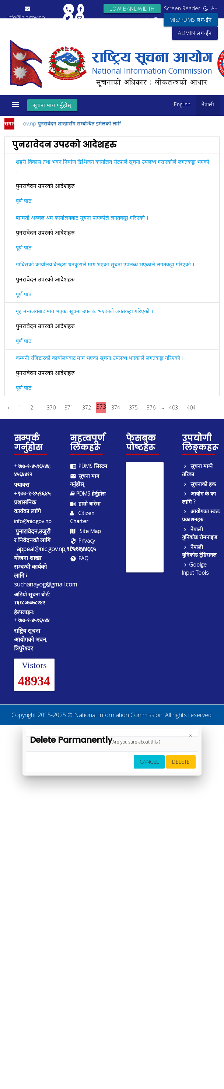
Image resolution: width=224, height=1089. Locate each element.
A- (147, 19)
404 (191, 407)
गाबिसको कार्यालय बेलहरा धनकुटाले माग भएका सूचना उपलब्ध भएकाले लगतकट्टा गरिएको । (105, 264)
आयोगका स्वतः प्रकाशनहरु (201, 515)
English (182, 104)
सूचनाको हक (199, 483)
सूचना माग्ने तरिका (197, 470)
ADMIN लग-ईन (195, 32)
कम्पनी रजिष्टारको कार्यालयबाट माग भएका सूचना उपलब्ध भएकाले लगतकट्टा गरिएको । (99, 357)
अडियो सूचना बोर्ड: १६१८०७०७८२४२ (32, 598)
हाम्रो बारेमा (85, 503)
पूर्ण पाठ (23, 200)
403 (173, 407)
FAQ (79, 558)
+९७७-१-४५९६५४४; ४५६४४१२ (32, 470)
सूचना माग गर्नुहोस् (52, 105)
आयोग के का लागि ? (199, 497)
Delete (181, 761)
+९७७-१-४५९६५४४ (26, 25)
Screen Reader (182, 8)
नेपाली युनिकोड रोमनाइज (199, 533)
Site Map (85, 531)
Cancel (149, 761)
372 (86, 407)
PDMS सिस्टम (88, 465)
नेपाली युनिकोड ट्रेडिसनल (199, 550)
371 (68, 407)
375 (133, 407)
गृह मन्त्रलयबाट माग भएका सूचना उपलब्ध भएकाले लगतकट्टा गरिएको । (84, 311)
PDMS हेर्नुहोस (88, 493)
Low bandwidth (132, 8)
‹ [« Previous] (9, 407)
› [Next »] (205, 407)
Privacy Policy (82, 544)
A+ (214, 8)
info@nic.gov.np (33, 521)
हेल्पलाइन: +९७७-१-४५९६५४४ (31, 616)
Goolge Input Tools (195, 568)
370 (51, 407)
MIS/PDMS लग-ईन (190, 19)
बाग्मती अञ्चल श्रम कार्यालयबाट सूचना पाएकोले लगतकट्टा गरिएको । (82, 217)
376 (151, 407)
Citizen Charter (82, 517)
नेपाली (208, 104)
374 (115, 407)
